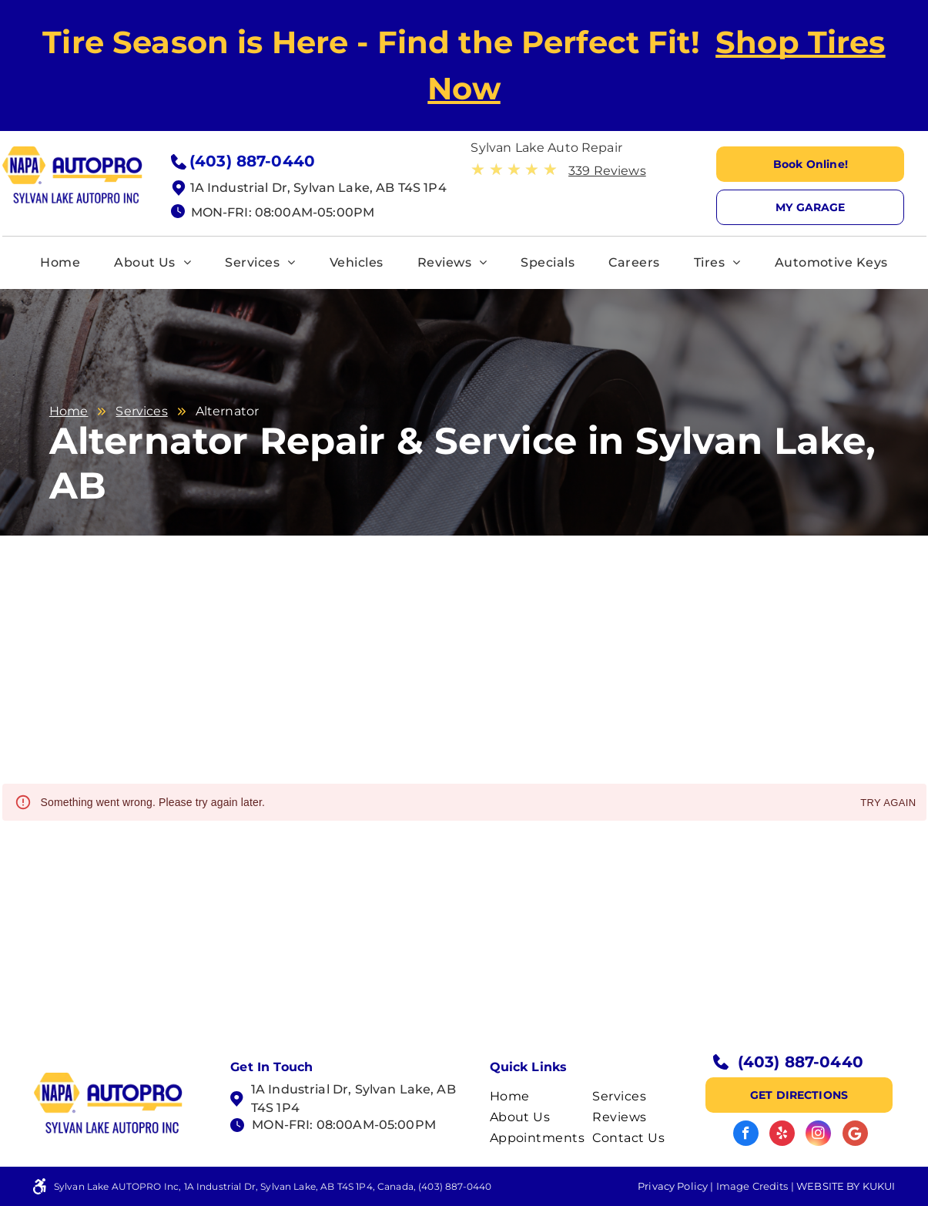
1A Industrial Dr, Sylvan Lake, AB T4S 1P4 (318, 187)
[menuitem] (60, 263)
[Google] (855, 1135)
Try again (888, 803)
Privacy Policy (673, 1186)
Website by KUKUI (845, 1186)
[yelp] (782, 1135)
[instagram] (818, 1135)
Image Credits (752, 1186)
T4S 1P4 (275, 1107)
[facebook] (746, 1135)
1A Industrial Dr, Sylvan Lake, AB (353, 1089)
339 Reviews (607, 170)
